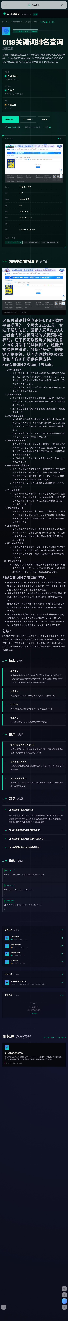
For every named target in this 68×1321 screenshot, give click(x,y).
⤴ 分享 (44, 120)
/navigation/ (16, 22)
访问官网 (9, 120)
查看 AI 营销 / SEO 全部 (54, 1037)
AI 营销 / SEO (31, 22)
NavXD (4, 22)
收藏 (28, 119)
